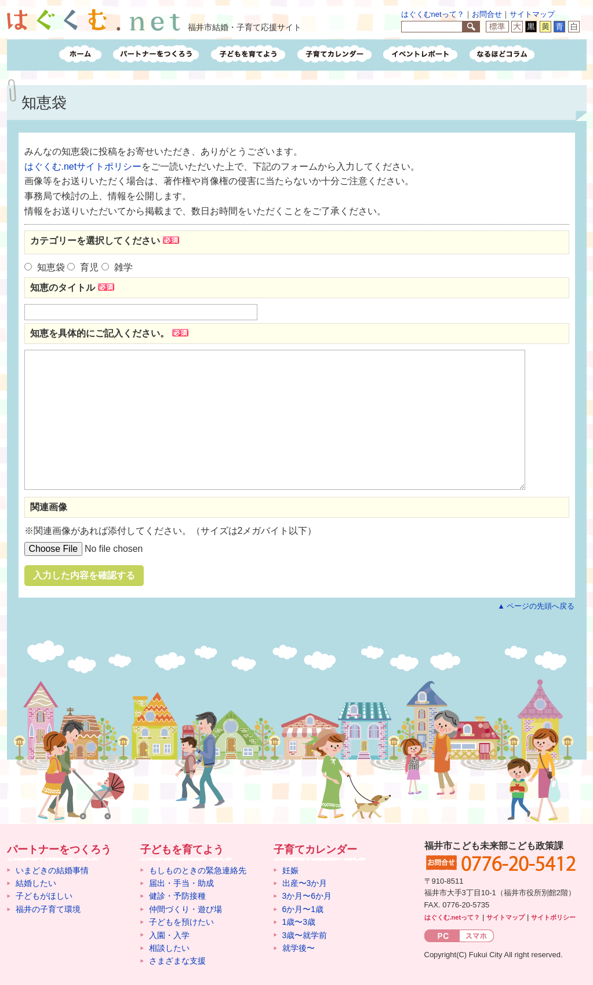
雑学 (123, 267)
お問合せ (487, 14)
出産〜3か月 (305, 883)
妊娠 (290, 870)
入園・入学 (169, 935)
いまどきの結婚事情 (52, 870)
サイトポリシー (553, 917)
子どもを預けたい (181, 922)
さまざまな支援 (177, 960)
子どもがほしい (44, 895)
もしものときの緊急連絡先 (197, 870)
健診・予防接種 (177, 895)
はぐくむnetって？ (432, 14)
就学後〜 (298, 948)
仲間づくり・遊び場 (185, 909)
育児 (89, 267)
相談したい (169, 948)
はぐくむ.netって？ (452, 917)
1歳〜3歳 (299, 922)
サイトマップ (532, 14)
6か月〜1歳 (303, 909)
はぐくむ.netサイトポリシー (83, 166)
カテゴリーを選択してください (105, 240)
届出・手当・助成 (181, 883)
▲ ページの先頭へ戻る (535, 606)
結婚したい (36, 883)
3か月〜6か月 (307, 895)
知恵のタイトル (73, 287)
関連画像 (48, 507)
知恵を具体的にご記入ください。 (110, 333)
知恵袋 (51, 267)
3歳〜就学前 (305, 935)
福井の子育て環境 (48, 909)
